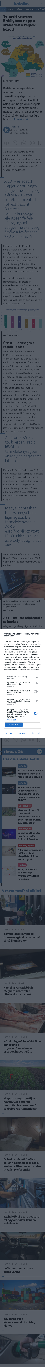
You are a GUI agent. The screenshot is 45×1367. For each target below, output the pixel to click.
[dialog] (22, 683)
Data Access (22, 733)
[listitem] (22, 677)
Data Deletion (9, 733)
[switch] (36, 683)
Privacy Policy (36, 733)
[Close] (40, 634)
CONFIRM (13, 724)
